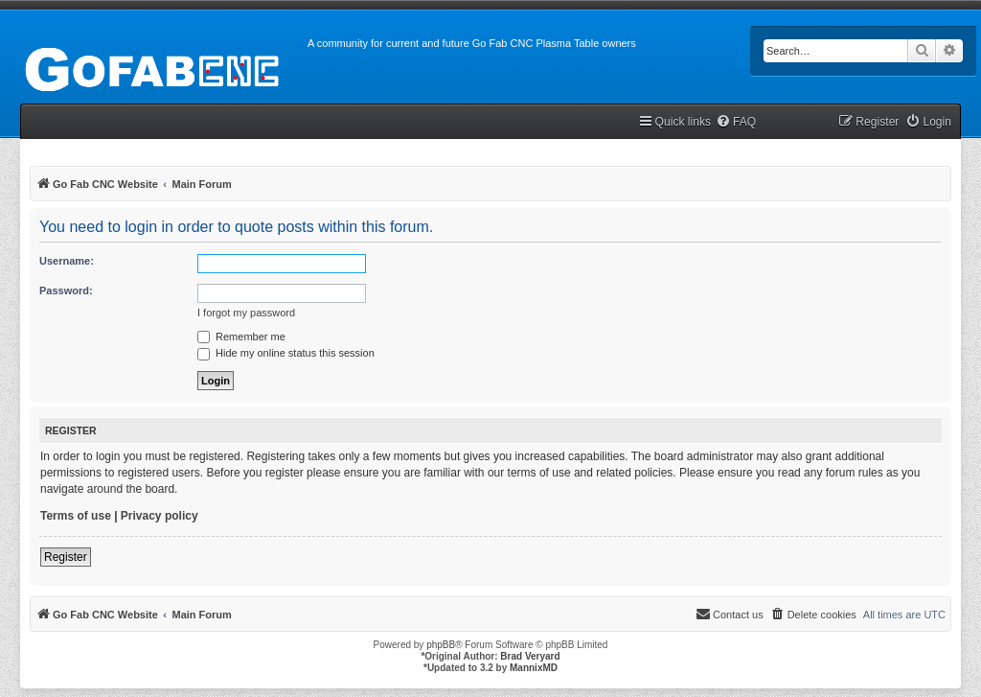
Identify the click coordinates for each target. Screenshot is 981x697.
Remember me (241, 336)
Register (65, 557)
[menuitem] (736, 122)
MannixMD (534, 667)
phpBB (440, 644)
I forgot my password (246, 312)
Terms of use (75, 516)
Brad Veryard (529, 656)
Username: (66, 261)
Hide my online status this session (286, 353)
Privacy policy (159, 516)
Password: (66, 290)
